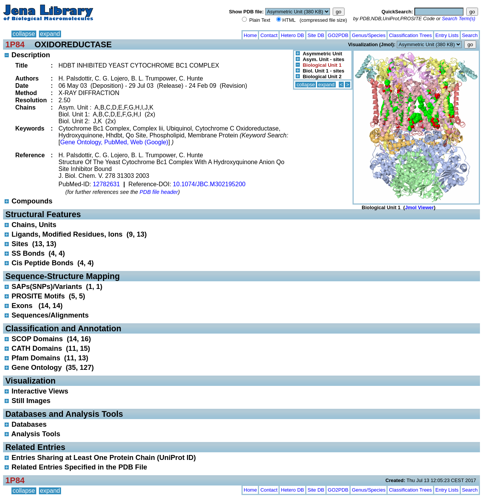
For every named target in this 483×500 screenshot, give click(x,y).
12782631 (106, 184)
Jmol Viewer (419, 207)
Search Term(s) (458, 18)
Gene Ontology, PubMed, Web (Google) (114, 142)
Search (470, 35)
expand (50, 34)
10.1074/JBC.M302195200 (209, 184)
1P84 (14, 44)
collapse (24, 34)
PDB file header (159, 192)
